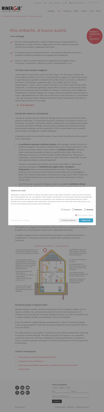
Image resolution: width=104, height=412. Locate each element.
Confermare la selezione (68, 220)
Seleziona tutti (86, 220)
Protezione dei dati (16, 220)
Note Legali (26, 220)
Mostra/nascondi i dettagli (85, 215)
